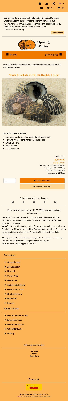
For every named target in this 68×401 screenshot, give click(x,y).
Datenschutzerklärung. (15, 29)
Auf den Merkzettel (42, 187)
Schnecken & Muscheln (16, 315)
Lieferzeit (10, 271)
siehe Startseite (59, 170)
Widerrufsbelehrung (14, 285)
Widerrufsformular (14, 289)
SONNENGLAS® (13, 329)
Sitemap (9, 333)
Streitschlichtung (13, 294)
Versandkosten (59, 165)
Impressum (10, 298)
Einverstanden (57, 33)
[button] (61, 3)
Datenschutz (11, 280)
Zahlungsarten (12, 266)
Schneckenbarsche (14, 324)
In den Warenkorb (42, 180)
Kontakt (9, 303)
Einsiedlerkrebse (13, 320)
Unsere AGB (11, 276)
